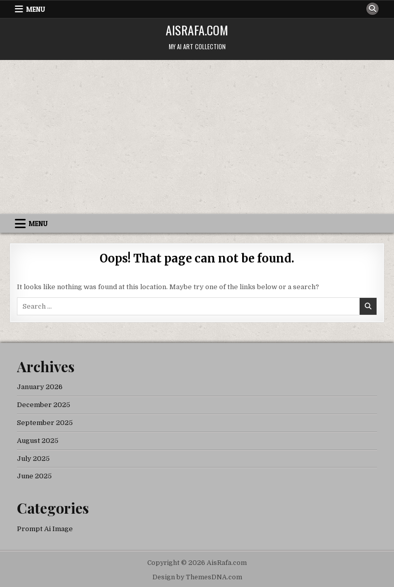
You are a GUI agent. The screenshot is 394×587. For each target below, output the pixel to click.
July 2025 (33, 458)
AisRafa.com (197, 30)
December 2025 (43, 405)
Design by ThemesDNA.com (197, 577)
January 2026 (40, 387)
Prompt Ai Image (45, 529)
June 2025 (34, 476)
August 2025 (37, 440)
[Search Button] (372, 9)
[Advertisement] (197, 137)
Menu (35, 9)
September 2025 (45, 423)
